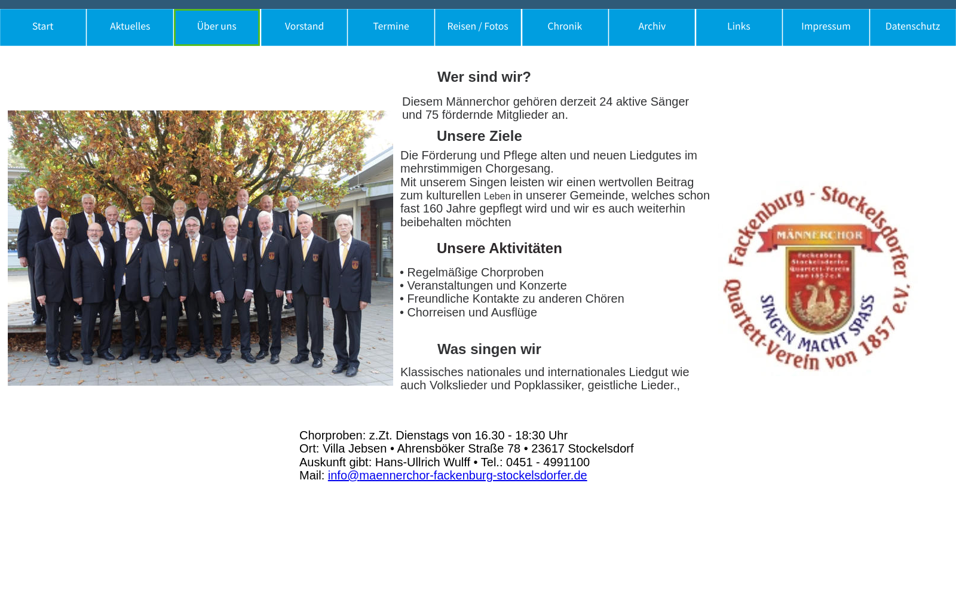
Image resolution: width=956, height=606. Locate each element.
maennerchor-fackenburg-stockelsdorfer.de (473, 475)
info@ (344, 475)
